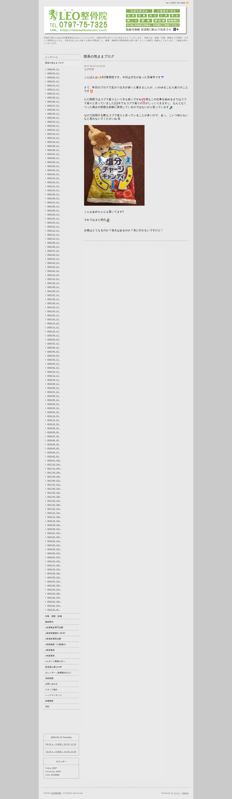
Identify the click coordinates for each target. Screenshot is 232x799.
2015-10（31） (54, 569)
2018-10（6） (53, 424)
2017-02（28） (54, 505)
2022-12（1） (53, 230)
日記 (47, 706)
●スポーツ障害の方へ (55, 661)
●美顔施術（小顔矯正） (56, 644)
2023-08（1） (53, 198)
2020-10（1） (53, 331)
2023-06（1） (53, 206)
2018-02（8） (53, 456)
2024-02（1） (53, 174)
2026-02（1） (53, 77)
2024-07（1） (53, 154)
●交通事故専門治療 (54, 627)
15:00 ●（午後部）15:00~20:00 (61, 752)
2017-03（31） (54, 501)
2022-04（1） (53, 259)
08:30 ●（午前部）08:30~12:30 (61, 744)
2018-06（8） (53, 440)
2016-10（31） (54, 521)
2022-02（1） (53, 267)
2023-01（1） (53, 226)
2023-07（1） (53, 202)
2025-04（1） (53, 118)
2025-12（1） (53, 85)
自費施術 (49, 701)
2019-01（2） (53, 412)
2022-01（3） (53, 271)
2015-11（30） (54, 565)
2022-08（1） (53, 247)
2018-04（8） (53, 448)
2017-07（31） (54, 485)
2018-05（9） (53, 444)
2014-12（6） (53, 610)
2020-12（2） (53, 323)
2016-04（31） (54, 545)
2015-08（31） (54, 577)
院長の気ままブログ (54, 63)
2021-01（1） (53, 319)
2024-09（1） (53, 146)
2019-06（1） (53, 396)
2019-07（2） (53, 392)
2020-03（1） (53, 360)
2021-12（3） (53, 275)
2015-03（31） (54, 597)
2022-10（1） (53, 239)
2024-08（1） (53, 150)
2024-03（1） (53, 170)
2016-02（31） (54, 553)
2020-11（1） (53, 327)
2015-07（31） (54, 581)
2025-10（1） (53, 93)
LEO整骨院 (56, 793)
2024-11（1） (53, 138)
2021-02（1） (53, 315)
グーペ (177, 793)
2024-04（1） (53, 166)
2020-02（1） (53, 364)
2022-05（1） (53, 255)
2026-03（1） (53, 73)
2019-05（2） (53, 400)
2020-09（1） (53, 335)
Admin (185, 793)
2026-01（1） (53, 81)
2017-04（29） (54, 497)
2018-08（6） (53, 432)
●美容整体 (50, 650)
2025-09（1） (53, 97)
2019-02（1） (53, 408)
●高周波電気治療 (53, 639)
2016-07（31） (54, 533)
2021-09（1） (53, 287)
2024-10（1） (53, 142)
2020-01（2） (53, 368)
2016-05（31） (54, 541)
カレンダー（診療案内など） (58, 673)
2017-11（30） (54, 468)
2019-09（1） (53, 384)
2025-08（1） (53, 101)
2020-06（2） (53, 347)
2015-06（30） (54, 585)
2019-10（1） (53, 380)
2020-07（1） (53, 343)
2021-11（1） (53, 279)
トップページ (51, 57)
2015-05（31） (54, 589)
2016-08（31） (54, 529)
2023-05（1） (53, 210)
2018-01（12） (54, 460)
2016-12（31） (54, 513)
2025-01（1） (53, 130)
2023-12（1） (53, 182)
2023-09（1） (53, 194)
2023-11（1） (53, 186)
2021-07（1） (53, 295)
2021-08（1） (53, 291)
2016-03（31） (54, 549)
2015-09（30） (54, 573)
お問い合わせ (51, 684)
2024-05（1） (53, 162)
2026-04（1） (53, 69)
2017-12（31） (54, 464)
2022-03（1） (53, 263)
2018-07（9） (53, 436)
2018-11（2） (53, 420)
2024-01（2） (53, 178)
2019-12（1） (53, 372)
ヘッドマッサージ (53, 695)
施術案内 (49, 622)
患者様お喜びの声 (53, 667)
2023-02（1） (53, 222)
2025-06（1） (53, 110)
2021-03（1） (53, 311)
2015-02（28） (54, 602)
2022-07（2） (53, 251)
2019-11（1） (53, 376)
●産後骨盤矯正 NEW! (55, 633)
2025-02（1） (53, 126)
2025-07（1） (53, 105)
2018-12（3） (53, 416)
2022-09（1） (53, 243)
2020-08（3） (53, 339)
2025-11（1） (53, 89)
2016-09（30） (54, 525)
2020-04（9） (53, 356)
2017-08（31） (54, 481)
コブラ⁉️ (89, 69)
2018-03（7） (53, 452)
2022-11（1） (53, 235)
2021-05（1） (53, 303)
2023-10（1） (53, 190)
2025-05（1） (53, 114)
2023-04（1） (53, 214)
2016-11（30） (54, 517)
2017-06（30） (54, 489)
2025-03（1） (53, 122)
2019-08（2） (53, 388)
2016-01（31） (54, 557)
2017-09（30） (54, 476)
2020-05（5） (53, 351)
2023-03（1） (53, 218)
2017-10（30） (54, 472)
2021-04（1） (53, 307)
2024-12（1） (53, 134)
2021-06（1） (53, 299)
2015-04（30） (54, 593)
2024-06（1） (53, 158)
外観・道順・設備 (53, 616)
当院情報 (49, 678)
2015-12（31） (54, 561)
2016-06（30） (54, 537)
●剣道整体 (50, 656)
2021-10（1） (53, 283)
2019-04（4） (53, 404)
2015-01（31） (54, 606)
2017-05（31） (54, 493)
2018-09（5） (53, 428)
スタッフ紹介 (51, 689)
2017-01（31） (54, 509)
